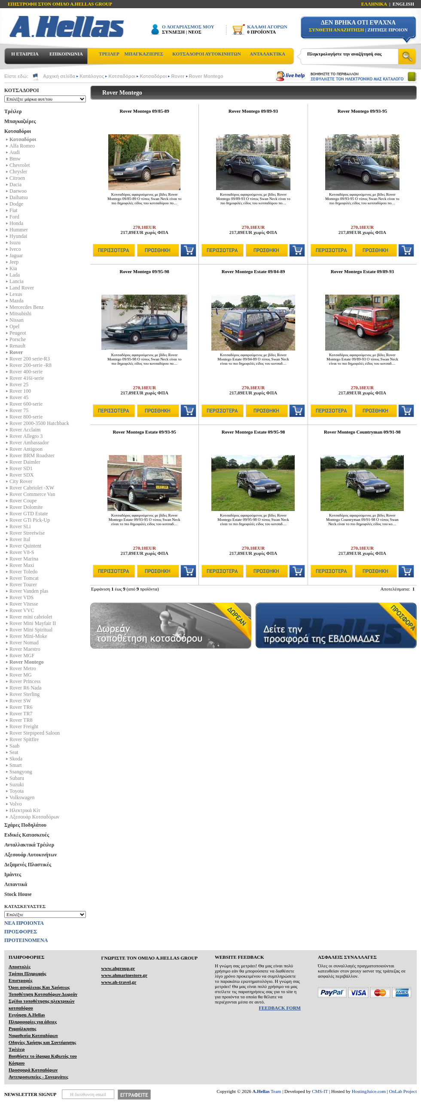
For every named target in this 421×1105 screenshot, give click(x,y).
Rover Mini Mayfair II (32, 623)
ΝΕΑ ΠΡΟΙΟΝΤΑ (24, 923)
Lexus (15, 294)
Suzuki (16, 785)
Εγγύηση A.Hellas (27, 1014)
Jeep (13, 262)
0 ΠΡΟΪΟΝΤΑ (261, 31)
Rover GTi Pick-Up (29, 520)
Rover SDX (21, 475)
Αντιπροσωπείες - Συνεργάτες (38, 1076)
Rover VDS (21, 597)
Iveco (15, 249)
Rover (177, 76)
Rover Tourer (23, 585)
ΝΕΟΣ (194, 31)
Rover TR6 (20, 707)
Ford (14, 217)
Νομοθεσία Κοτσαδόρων (33, 1035)
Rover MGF (21, 656)
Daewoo (18, 191)
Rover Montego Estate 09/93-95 (144, 431)
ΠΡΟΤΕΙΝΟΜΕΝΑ (26, 940)
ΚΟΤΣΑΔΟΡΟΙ (21, 90)
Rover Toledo (23, 572)
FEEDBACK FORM (280, 1007)
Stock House (18, 894)
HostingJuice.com (369, 1091)
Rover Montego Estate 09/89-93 (362, 271)
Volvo (15, 804)
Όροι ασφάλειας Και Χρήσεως (39, 987)
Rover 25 (18, 385)
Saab (14, 746)
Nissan (16, 320)
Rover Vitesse (23, 604)
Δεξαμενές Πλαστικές (27, 865)
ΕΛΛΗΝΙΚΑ (374, 3)
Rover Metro (22, 668)
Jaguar (16, 255)
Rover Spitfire (24, 739)
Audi (14, 152)
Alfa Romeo (22, 146)
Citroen (17, 178)
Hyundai (18, 236)
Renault (17, 346)
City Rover (20, 481)
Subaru (16, 778)
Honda (16, 223)
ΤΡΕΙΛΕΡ (109, 53)
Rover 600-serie (26, 404)
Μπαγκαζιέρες (20, 121)
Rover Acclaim (24, 430)
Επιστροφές (20, 980)
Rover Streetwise (27, 533)
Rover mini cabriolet (30, 617)
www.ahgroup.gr (118, 968)
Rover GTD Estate (28, 514)
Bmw (15, 159)
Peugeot (17, 333)
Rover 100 (20, 391)
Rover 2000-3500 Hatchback (39, 423)
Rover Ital (19, 539)
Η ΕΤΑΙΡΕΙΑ (24, 53)
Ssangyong (20, 772)
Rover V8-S (21, 552)
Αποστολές (20, 966)
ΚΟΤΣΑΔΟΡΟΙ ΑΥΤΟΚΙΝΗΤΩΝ (206, 53)
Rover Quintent (25, 546)
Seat (13, 752)
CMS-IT (320, 1091)
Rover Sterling (24, 694)
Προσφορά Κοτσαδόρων (33, 1069)
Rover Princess (24, 681)
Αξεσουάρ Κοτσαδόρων (34, 817)
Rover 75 (18, 410)
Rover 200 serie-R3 (29, 359)
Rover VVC (21, 610)
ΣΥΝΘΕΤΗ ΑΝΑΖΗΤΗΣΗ (336, 29)
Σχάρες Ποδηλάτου (25, 825)
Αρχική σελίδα (59, 76)
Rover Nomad (24, 643)
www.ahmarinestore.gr (124, 975)
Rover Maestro (24, 649)
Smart (15, 765)
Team (267, 1091)
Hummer (18, 230)
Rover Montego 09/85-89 (144, 111)
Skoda (15, 759)
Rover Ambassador (29, 443)
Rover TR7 (20, 714)
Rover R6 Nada (25, 688)
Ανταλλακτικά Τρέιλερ (29, 845)
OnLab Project (403, 1091)
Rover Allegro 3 (26, 436)
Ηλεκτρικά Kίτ (24, 810)
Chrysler (18, 172)
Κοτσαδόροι (121, 76)
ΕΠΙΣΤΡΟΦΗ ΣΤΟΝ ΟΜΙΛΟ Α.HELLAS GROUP (60, 3)
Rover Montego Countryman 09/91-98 (362, 431)
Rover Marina (23, 559)
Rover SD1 (21, 468)
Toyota (16, 791)
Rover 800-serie (26, 417)
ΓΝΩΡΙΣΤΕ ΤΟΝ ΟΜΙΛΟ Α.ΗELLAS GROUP (149, 957)
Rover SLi (20, 526)
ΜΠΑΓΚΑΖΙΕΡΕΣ (143, 53)
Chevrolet (19, 165)
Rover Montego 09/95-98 (144, 271)
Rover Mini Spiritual (30, 630)
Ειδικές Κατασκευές (26, 835)
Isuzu (15, 243)
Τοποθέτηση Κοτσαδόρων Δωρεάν (43, 994)
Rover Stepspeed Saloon (34, 733)
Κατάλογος (91, 76)
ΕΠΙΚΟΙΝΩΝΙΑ (66, 53)
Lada (14, 275)
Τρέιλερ (13, 111)
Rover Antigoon (26, 449)
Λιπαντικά (15, 884)
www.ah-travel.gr (118, 982)
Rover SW (20, 701)
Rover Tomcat (24, 578)
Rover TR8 (20, 720)
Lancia (16, 281)
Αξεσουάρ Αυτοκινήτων (30, 855)
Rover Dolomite (26, 507)
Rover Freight (23, 726)
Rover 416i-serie (26, 378)
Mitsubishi (20, 314)
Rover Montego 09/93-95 (362, 111)
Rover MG (20, 675)
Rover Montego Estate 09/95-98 (253, 431)
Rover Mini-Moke (28, 636)
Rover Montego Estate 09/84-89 (253, 271)
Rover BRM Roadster (32, 455)
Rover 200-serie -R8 (30, 365)
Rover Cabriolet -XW (31, 488)
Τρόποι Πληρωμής (27, 973)
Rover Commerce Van (32, 494)
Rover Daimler (24, 462)
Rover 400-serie (26, 372)
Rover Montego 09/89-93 (253, 111)
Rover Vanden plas (28, 591)
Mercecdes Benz (26, 307)
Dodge (16, 204)
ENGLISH (403, 3)
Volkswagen (21, 797)
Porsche (17, 339)
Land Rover (21, 288)
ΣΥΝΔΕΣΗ (173, 31)
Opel (14, 326)
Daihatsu (18, 197)
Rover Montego (206, 76)
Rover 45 (18, 397)
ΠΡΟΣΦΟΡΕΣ (20, 932)
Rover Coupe (23, 501)
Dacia (15, 185)
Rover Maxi (21, 565)
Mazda (16, 301)
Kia (13, 268)
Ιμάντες (12, 874)
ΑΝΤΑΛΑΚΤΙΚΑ (267, 53)
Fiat (13, 210)
